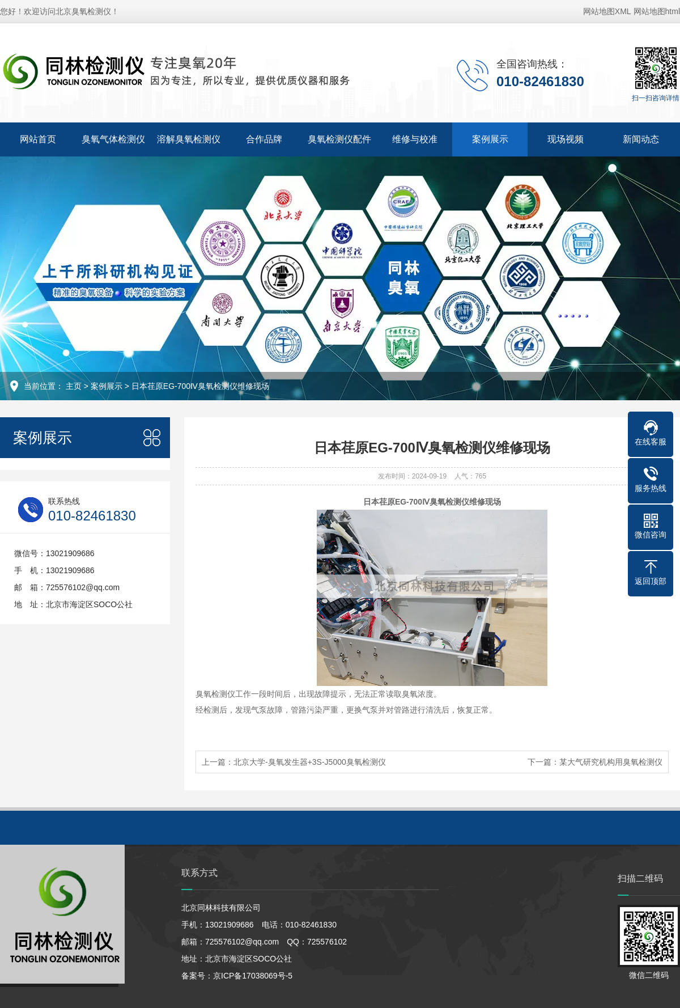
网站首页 (38, 139)
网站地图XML (607, 11)
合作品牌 (264, 139)
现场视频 (565, 139)
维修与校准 (414, 139)
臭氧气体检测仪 (113, 139)
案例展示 (490, 139)
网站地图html (657, 11)
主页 (74, 386)
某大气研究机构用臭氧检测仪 (610, 761)
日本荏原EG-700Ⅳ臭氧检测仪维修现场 (200, 386)
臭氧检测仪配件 (339, 139)
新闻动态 (641, 139)
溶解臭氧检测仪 (188, 139)
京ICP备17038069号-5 (252, 975)
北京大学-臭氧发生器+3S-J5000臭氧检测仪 (309, 761)
